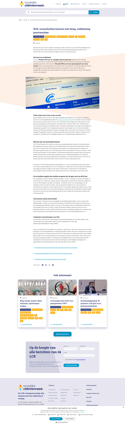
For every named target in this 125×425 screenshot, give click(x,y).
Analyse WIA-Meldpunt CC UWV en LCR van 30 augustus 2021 (52, 253)
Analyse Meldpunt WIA (64, 120)
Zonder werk (76, 395)
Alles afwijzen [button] (70, 418)
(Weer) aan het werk (52, 392)
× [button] (123, 407)
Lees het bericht (26, 324)
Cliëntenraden (91, 385)
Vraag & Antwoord (94, 4)
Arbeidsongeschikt (52, 395)
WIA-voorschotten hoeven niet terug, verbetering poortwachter (43, 20)
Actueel (65, 4)
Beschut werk (51, 401)
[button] (62, 422)
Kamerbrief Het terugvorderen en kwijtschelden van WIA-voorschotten (55, 248)
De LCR (84, 4)
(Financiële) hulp (52, 389)
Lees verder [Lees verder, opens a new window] (82, 412)
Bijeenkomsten (75, 4)
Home (20, 20)
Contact (104, 4)
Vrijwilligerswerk (77, 392)
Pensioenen (63, 401)
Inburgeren (63, 398)
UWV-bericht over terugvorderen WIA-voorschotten (49, 259)
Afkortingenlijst (92, 405)
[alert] (62, 415)
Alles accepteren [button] (56, 418)
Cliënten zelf (63, 395)
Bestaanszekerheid (65, 389)
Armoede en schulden (53, 398)
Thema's (58, 4)
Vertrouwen (75, 389)
